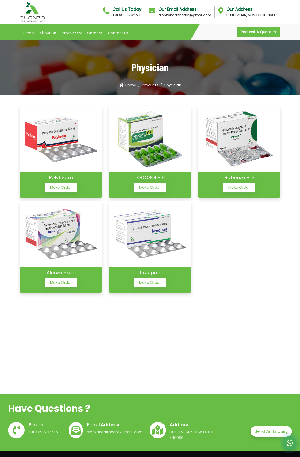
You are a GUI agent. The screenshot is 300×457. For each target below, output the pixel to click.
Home (28, 33)
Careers (94, 33)
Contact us (118, 33)
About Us (47, 33)
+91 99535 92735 (127, 14)
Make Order (61, 187)
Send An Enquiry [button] (271, 431)
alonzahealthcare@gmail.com (184, 14)
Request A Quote (258, 32)
